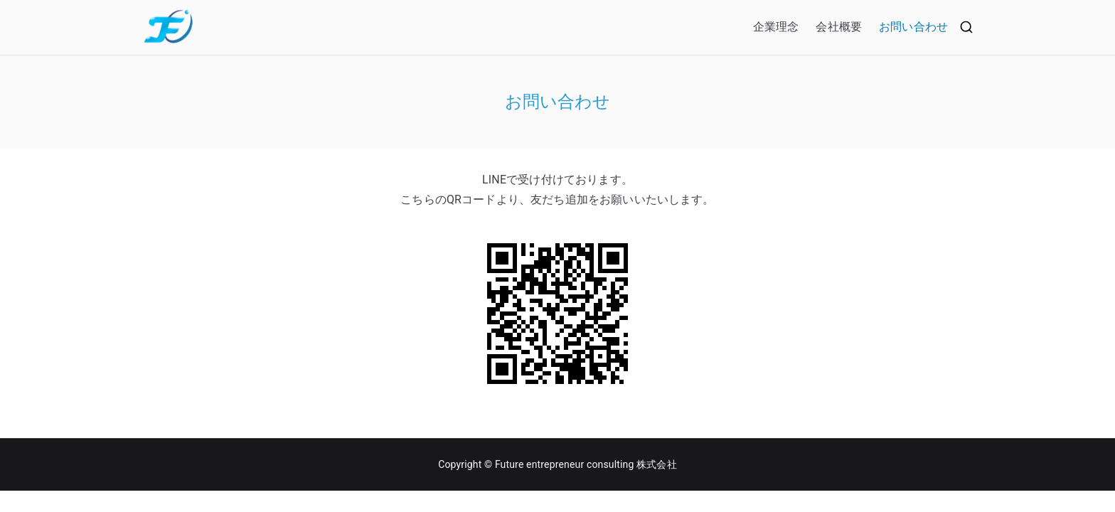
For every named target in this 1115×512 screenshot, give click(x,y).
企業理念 (776, 26)
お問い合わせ (913, 26)
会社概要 (839, 26)
